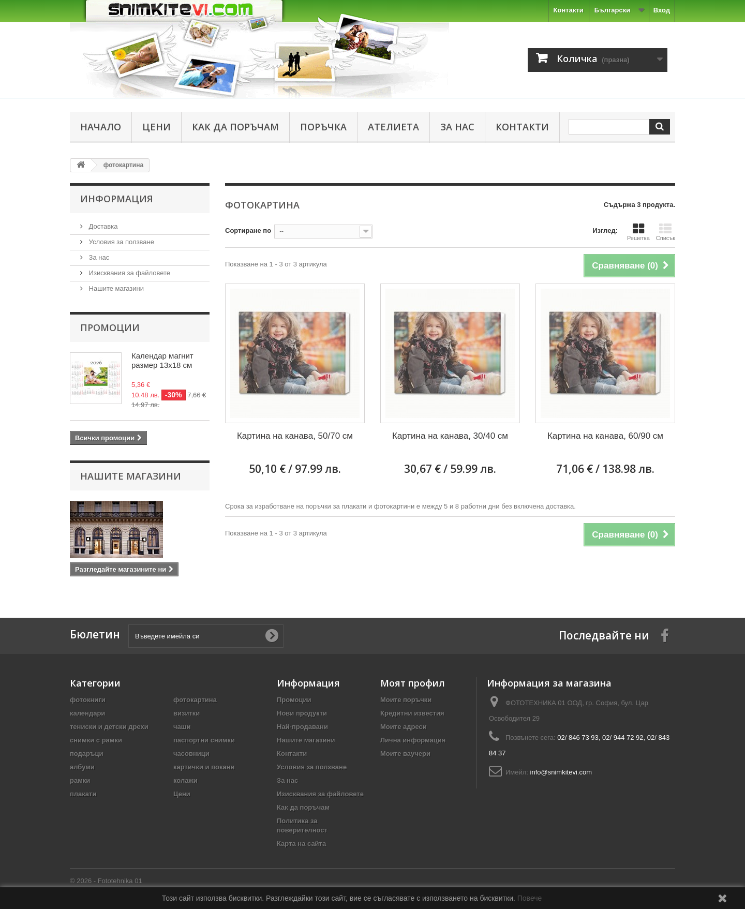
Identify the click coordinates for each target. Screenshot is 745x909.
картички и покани (204, 767)
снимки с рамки (96, 740)
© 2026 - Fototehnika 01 (106, 881)
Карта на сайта (301, 843)
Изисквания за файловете (128, 273)
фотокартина (195, 700)
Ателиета (393, 127)
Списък (665, 231)
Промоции (110, 327)
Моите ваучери (405, 753)
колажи (185, 780)
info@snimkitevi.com (561, 772)
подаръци (86, 753)
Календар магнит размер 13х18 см (162, 360)
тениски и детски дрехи (109, 727)
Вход (661, 10)
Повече (529, 898)
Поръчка (323, 127)
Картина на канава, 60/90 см (605, 436)
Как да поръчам (235, 127)
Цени (156, 127)
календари (87, 713)
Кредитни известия (412, 713)
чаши (182, 727)
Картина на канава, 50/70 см (295, 436)
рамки (80, 780)
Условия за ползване (120, 242)
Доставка (102, 226)
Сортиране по (248, 230)
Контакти (569, 10)
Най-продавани (302, 727)
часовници (191, 753)
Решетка (638, 231)
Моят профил (412, 683)
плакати (83, 794)
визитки (186, 713)
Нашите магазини (115, 288)
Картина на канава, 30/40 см (450, 436)
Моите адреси (403, 727)
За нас (457, 127)
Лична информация (412, 740)
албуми (82, 767)
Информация (116, 198)
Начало (100, 127)
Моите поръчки (405, 700)
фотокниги (88, 700)
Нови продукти (302, 713)
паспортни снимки (204, 740)
